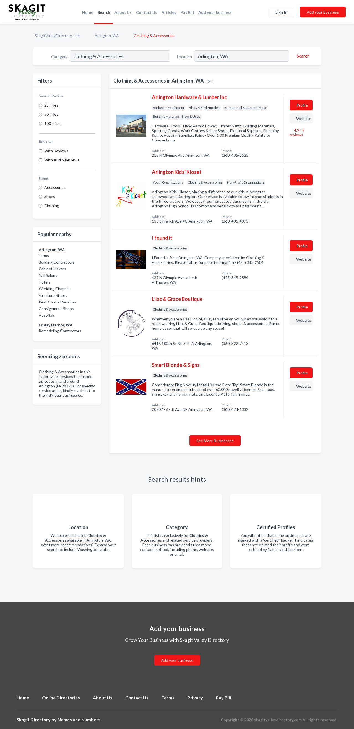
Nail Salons (48, 275)
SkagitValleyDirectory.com (57, 35)
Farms (44, 255)
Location (184, 56)
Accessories (55, 187)
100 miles (52, 123)
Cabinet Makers (52, 268)
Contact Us (146, 12)
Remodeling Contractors (60, 330)
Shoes (49, 196)
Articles (169, 12)
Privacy (195, 697)
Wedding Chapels (54, 288)
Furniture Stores (53, 295)
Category (59, 56)
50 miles (51, 114)
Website (303, 118)
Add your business (215, 12)
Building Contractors (57, 262)
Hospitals (47, 315)
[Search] (302, 55)
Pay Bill (187, 12)
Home (87, 12)
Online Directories (61, 697)
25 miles (51, 105)
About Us (123, 12)
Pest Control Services (58, 302)
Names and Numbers (79, 719)
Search (104, 12)
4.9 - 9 (297, 132)
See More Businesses (215, 440)
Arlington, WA (107, 35)
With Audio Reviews (61, 160)
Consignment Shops (56, 308)
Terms (168, 697)
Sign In (281, 12)
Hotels (44, 282)
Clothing (51, 205)
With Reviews (56, 150)
